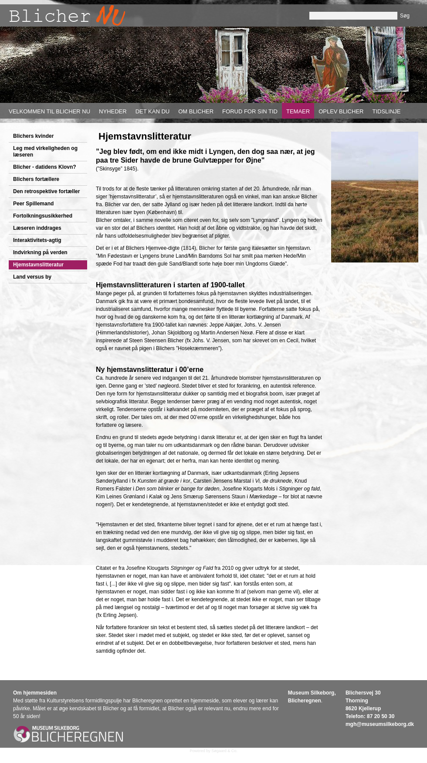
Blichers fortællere (36, 179)
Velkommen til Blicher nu (49, 111)
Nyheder (113, 111)
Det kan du (153, 111)
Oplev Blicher (341, 111)
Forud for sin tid (250, 111)
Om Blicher (196, 111)
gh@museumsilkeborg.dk (382, 724)
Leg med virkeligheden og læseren (45, 151)
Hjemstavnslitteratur (38, 265)
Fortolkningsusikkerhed (42, 216)
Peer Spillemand (33, 204)
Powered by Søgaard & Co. (213, 751)
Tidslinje (386, 111)
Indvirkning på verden (40, 252)
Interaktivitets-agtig (37, 240)
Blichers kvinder (33, 136)
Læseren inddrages (37, 228)
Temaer (298, 111)
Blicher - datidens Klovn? (44, 167)
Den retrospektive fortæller (46, 191)
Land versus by (32, 277)
